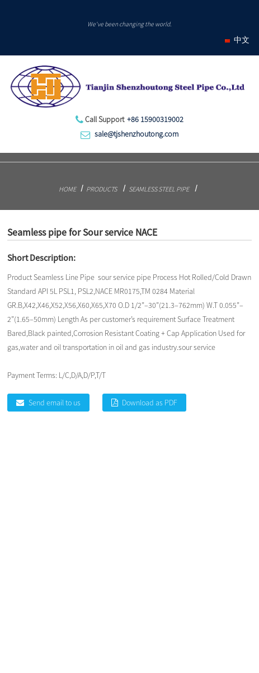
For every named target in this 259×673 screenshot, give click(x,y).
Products (101, 189)
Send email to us (55, 403)
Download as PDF (149, 403)
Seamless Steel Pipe (159, 189)
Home (67, 189)
